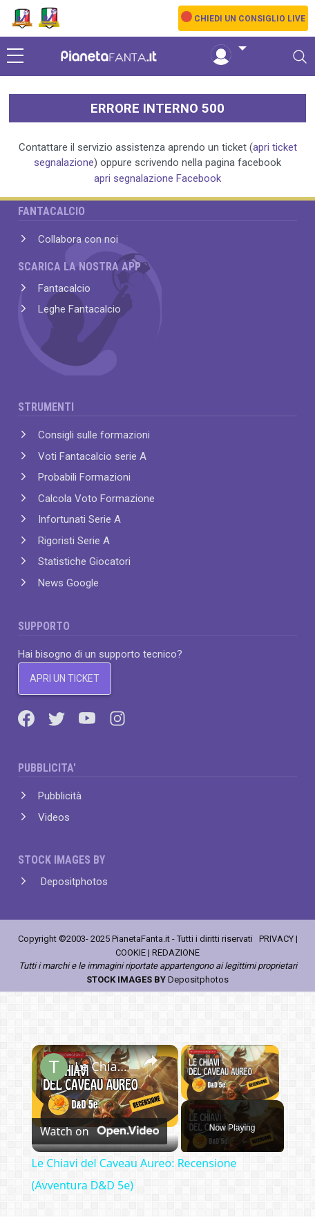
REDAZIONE (176, 952)
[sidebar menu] (15, 56)
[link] (54, 1067)
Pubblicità (60, 796)
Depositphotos (73, 881)
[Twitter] (58, 718)
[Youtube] (88, 718)
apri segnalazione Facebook (157, 178)
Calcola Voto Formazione (96, 498)
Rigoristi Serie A (74, 541)
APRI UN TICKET (64, 678)
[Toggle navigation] (300, 56)
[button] (229, 49)
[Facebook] (27, 718)
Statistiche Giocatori (84, 561)
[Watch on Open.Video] (99, 1131)
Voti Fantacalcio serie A (92, 456)
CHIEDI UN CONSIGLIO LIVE (249, 19)
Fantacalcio (64, 288)
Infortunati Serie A (79, 519)
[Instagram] (117, 718)
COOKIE (130, 952)
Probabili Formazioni (84, 477)
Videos (54, 817)
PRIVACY (276, 938)
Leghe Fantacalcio (79, 309)
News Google (68, 583)
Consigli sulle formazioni (94, 435)
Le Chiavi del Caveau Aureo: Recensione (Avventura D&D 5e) (103, 1066)
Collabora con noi (78, 239)
